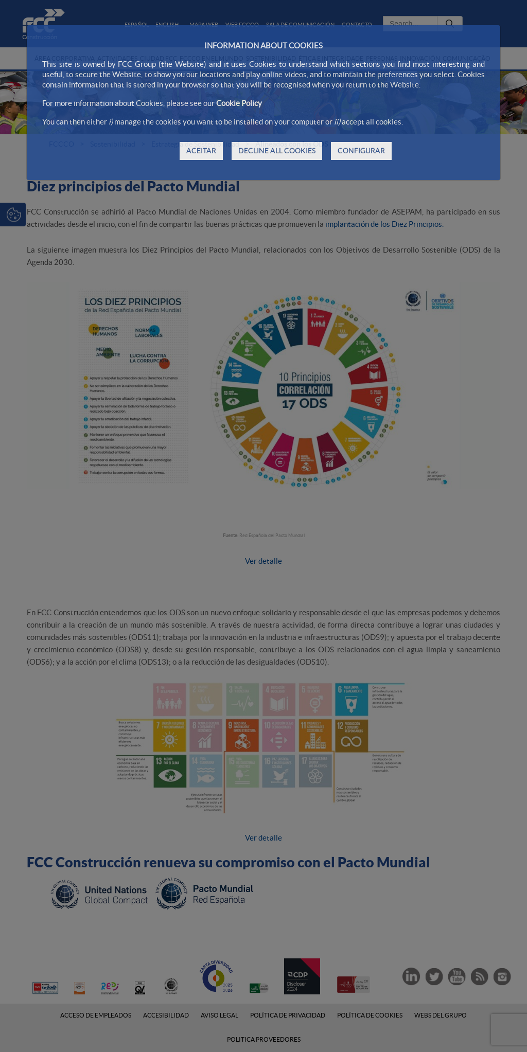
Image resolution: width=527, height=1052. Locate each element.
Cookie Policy (239, 103)
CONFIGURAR (361, 151)
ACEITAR (201, 151)
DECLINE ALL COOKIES (276, 151)
